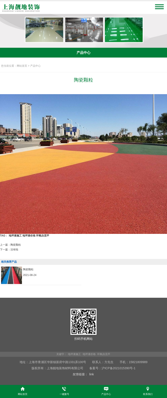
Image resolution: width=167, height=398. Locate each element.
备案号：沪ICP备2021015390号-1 (112, 368)
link (91, 374)
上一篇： (10, 244)
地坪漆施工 (15, 235)
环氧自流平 (42, 235)
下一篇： (9, 249)
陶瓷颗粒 (28, 269)
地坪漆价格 (28, 235)
